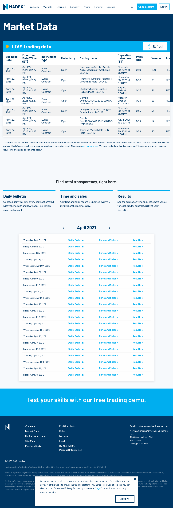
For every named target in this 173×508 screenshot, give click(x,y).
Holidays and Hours (35, 436)
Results (137, 240)
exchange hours (90, 146)
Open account (146, 6)
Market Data (32, 431)
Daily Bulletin (76, 240)
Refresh (155, 46)
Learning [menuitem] (61, 6)
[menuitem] (14, 7)
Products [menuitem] (34, 6)
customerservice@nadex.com (152, 426)
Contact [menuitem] (110, 6)
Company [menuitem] (74, 6)
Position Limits (67, 426)
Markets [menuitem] (47, 6)
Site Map (30, 441)
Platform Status (34, 446)
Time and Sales (108, 240)
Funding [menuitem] (98, 6)
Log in (163, 6)
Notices (63, 436)
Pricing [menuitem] (86, 6)
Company (30, 426)
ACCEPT (125, 499)
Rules (62, 431)
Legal (62, 441)
